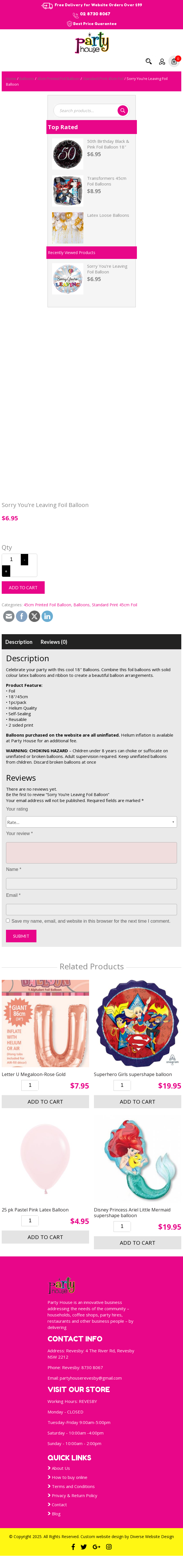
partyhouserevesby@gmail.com (91, 1378)
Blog (56, 1513)
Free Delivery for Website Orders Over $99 (98, 5)
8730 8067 (92, 1367)
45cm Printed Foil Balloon (58, 78)
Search (148, 61)
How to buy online (69, 1477)
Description (18, 642)
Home (11, 78)
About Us (61, 1468)
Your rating (17, 809)
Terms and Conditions (73, 1486)
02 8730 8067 (95, 14)
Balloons (26, 78)
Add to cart (23, 587)
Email (13, 895)
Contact (59, 1504)
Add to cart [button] (45, 1101)
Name (13, 869)
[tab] (19, 642)
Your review (19, 833)
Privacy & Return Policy (74, 1495)
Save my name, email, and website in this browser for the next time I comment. (90, 921)
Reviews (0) (54, 642)
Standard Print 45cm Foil (103, 78)
